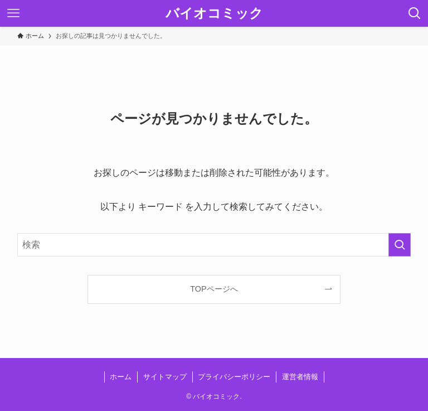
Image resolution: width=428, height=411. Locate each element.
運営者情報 (300, 377)
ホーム (121, 377)
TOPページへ (213, 288)
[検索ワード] (214, 245)
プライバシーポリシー (234, 377)
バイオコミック (214, 13)
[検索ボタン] (414, 13)
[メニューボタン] (13, 13)
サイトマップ (165, 377)
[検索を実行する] (399, 245)
